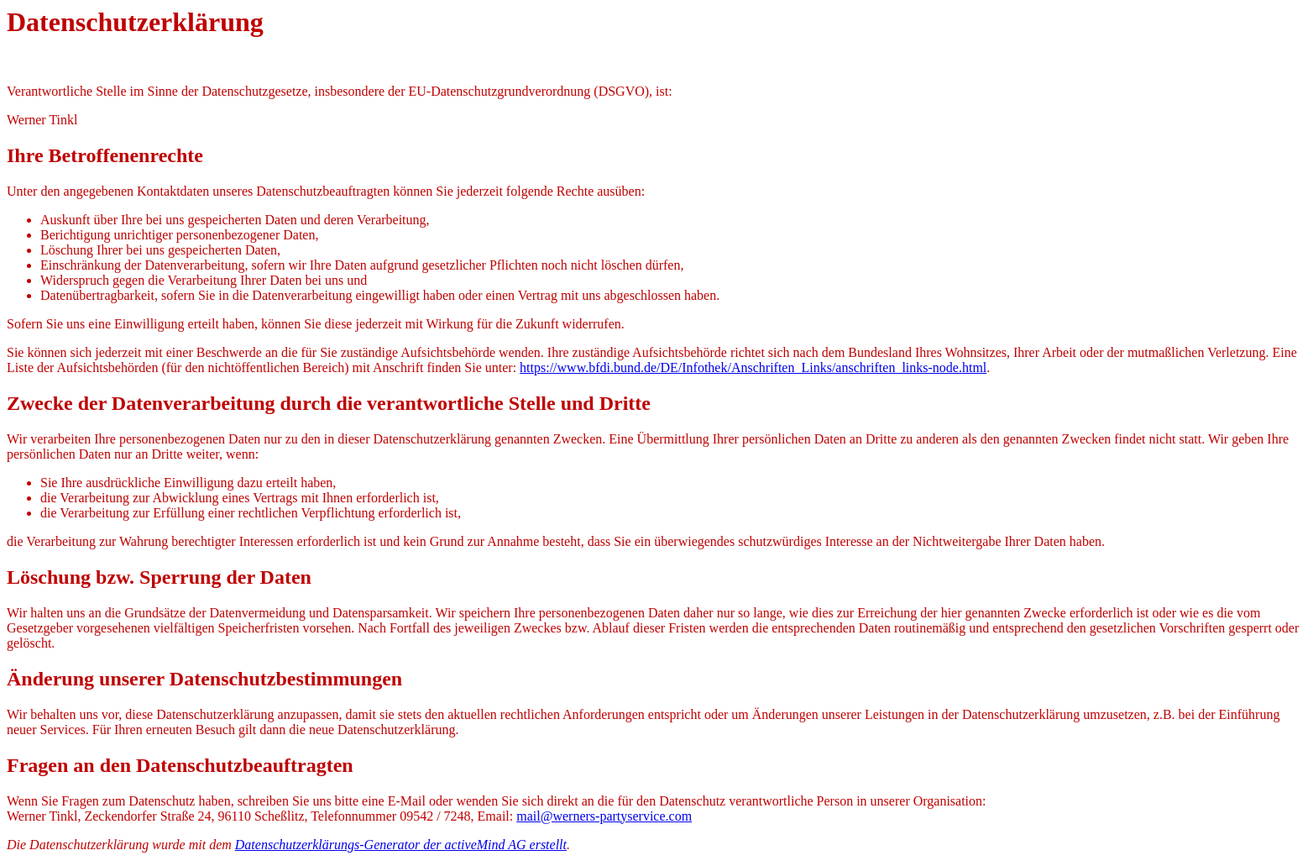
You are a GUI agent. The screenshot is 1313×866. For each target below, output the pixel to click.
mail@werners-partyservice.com (604, 816)
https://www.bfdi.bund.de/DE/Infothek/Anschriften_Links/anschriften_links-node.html (753, 367)
